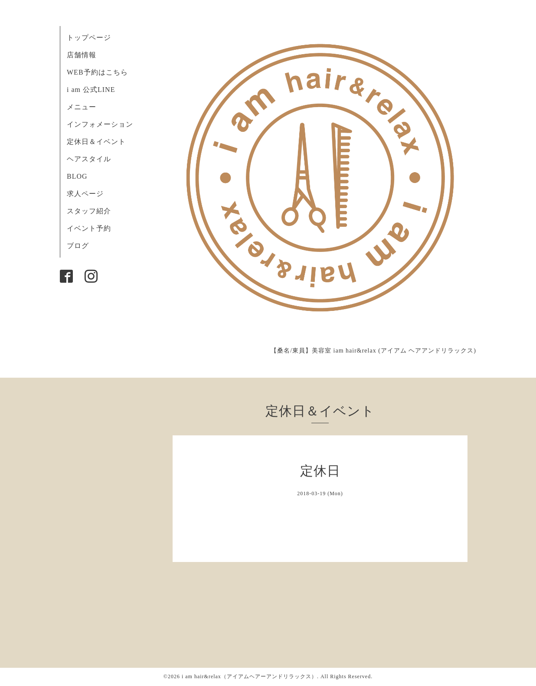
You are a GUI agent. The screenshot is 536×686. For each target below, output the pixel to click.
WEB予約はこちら (97, 72)
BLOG (77, 176)
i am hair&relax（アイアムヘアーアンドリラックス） (249, 676)
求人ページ (85, 193)
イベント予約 (89, 228)
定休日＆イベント (96, 141)
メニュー (81, 107)
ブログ (78, 245)
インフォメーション (100, 124)
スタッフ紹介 (89, 211)
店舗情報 (81, 55)
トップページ (89, 37)
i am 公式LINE (91, 89)
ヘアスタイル (89, 159)
